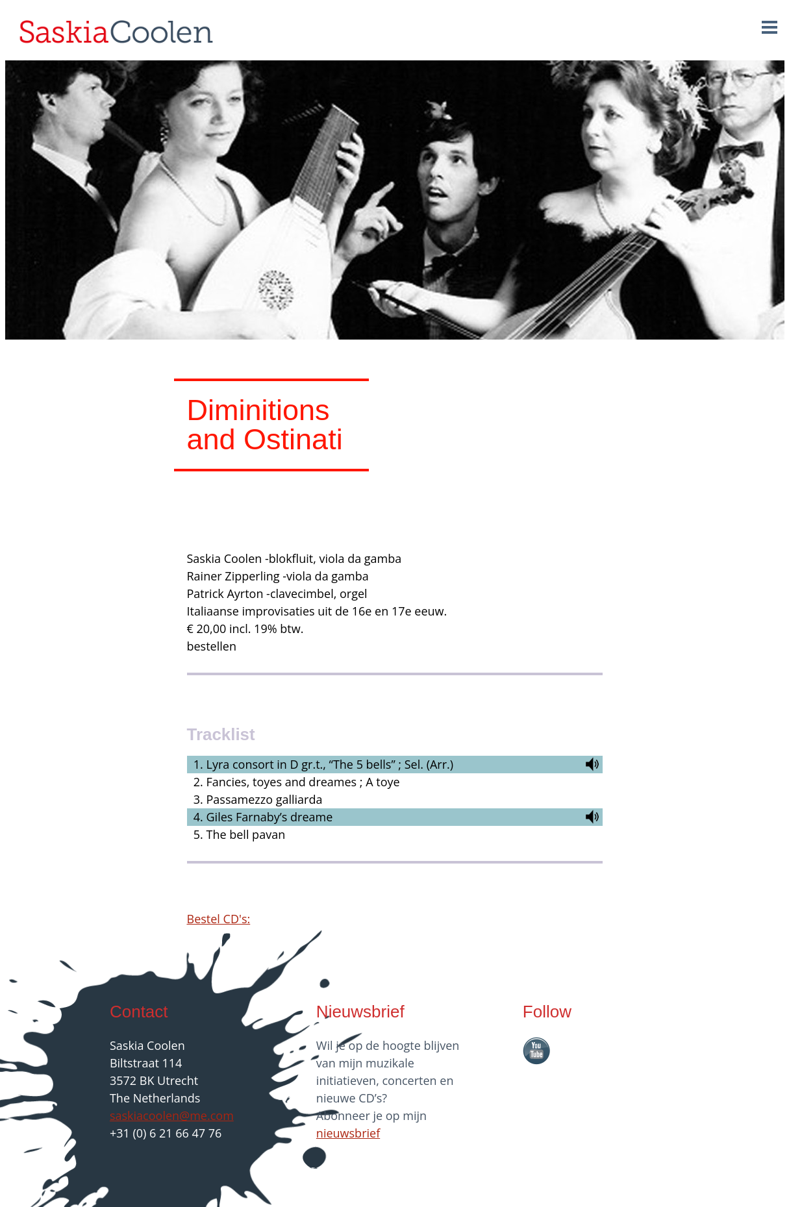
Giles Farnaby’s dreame (270, 817)
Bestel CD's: (219, 919)
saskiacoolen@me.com (172, 1115)
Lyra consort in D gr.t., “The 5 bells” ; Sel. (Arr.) (330, 764)
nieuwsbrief (348, 1133)
